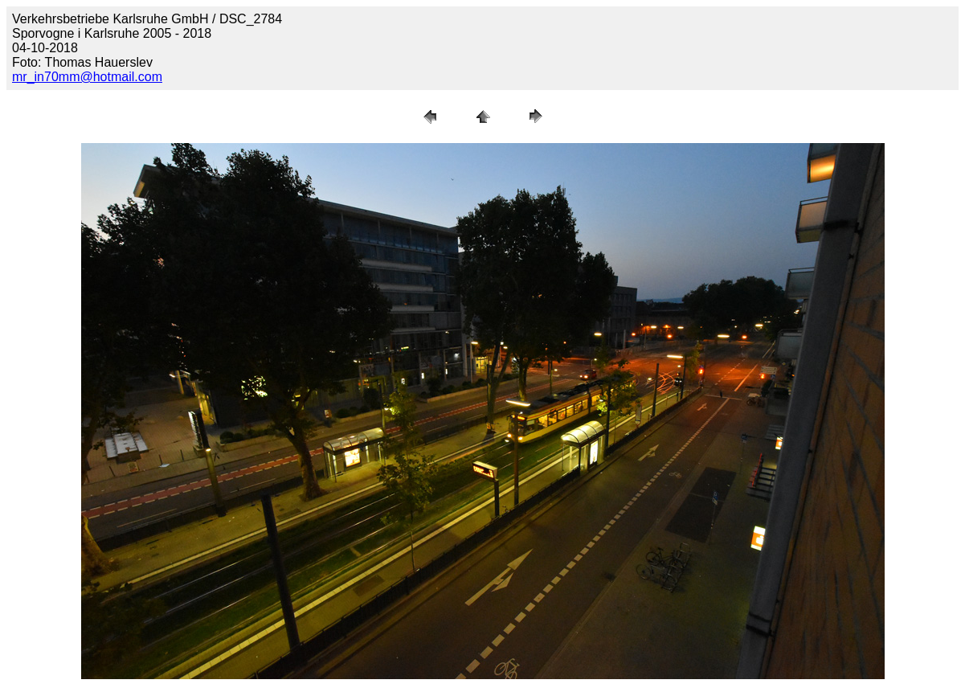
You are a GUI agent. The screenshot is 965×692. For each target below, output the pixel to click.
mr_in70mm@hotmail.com (87, 77)
